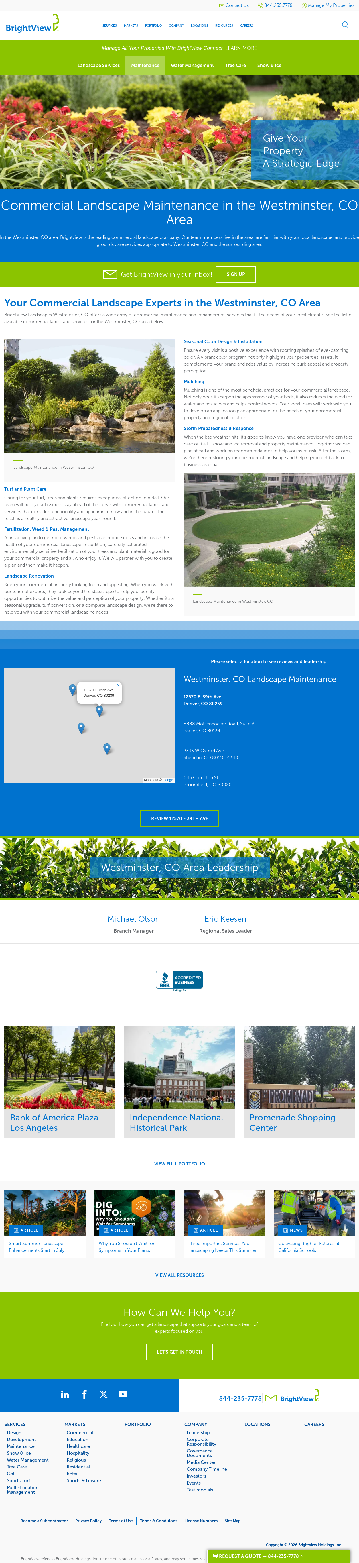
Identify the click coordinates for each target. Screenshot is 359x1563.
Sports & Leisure (84, 1461)
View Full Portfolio (179, 1145)
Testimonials (200, 1470)
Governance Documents (200, 1434)
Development (21, 1420)
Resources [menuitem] (224, 26)
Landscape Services (99, 65)
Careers (314, 1405)
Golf (11, 1454)
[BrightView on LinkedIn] (63, 1376)
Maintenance (145, 65)
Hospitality (78, 1434)
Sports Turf (18, 1461)
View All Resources (179, 1256)
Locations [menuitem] (199, 26)
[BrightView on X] (107, 1376)
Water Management (192, 65)
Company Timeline (207, 1450)
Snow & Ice (269, 65)
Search (344, 25)
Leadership (198, 1413)
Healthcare (78, 1427)
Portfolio (138, 1405)
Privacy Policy (88, 1502)
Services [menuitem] (109, 26)
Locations (257, 1405)
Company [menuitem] (176, 26)
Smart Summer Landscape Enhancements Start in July (36, 1228)
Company (195, 1405)
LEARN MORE (241, 48)
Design (14, 1413)
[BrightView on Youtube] (129, 1376)
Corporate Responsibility (201, 1422)
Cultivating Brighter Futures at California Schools (308, 1228)
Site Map (233, 1502)
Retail (72, 1454)
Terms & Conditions (158, 1502)
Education (77, 1420)
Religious (76, 1441)
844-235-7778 (240, 1379)
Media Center (201, 1443)
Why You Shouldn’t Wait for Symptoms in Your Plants (127, 1228)
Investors (196, 1457)
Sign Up (236, 274)
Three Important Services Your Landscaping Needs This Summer (222, 1228)
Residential (78, 1447)
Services (15, 1405)
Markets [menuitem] (131, 26)
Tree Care (235, 65)
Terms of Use (121, 1502)
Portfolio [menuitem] (153, 26)
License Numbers (201, 1502)
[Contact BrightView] (271, 1380)
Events (194, 1463)
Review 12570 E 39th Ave (179, 799)
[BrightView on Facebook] (85, 1376)
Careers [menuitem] (247, 26)
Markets (74, 1405)
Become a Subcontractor (44, 1502)
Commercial (80, 1413)
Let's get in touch (179, 1333)
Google (168, 771)
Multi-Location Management (23, 1471)
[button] (99, 701)
